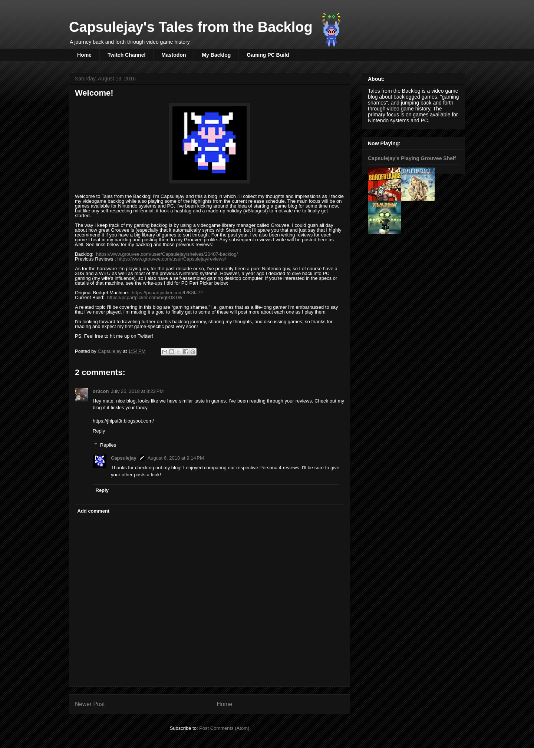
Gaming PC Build (268, 55)
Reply (99, 431)
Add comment (94, 511)
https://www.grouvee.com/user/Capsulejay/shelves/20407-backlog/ (167, 254)
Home (84, 55)
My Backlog (216, 55)
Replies (108, 445)
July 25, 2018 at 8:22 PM (137, 391)
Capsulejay (123, 458)
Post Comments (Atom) (224, 728)
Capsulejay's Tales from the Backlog (191, 27)
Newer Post (90, 704)
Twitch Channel (126, 55)
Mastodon (173, 55)
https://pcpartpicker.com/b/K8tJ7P (168, 292)
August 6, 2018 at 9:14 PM (176, 458)
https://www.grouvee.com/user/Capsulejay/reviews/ (171, 259)
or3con (101, 391)
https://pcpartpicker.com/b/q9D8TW (144, 297)
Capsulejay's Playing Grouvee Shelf (412, 158)
